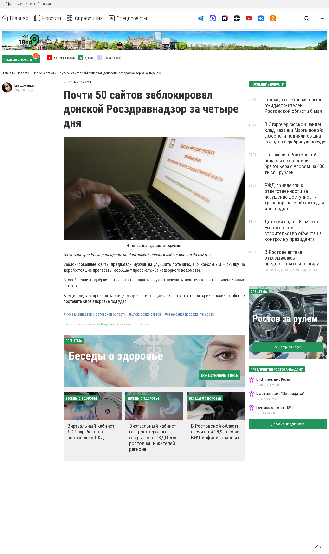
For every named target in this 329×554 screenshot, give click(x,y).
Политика (44, 4)
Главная (15, 18)
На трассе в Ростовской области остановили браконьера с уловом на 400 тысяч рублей (294, 163)
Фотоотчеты (26, 4)
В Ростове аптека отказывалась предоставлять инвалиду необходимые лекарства (291, 260)
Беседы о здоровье (115, 356)
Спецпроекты (128, 18)
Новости (47, 18)
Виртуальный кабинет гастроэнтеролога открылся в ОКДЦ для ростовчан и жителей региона (153, 437)
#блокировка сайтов (145, 314)
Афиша (10, 4)
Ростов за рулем (285, 318)
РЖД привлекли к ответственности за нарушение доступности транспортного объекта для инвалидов (294, 197)
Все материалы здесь (219, 375)
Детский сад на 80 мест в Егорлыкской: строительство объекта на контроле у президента (293, 230)
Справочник (85, 18)
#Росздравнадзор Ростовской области (95, 314)
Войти (321, 18)
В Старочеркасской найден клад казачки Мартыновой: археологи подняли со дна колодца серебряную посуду (294, 133)
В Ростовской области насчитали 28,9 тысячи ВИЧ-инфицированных (215, 431)
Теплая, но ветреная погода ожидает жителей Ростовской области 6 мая (293, 105)
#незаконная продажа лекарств (189, 314)
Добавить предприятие (288, 424)
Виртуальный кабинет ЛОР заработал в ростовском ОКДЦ (91, 431)
